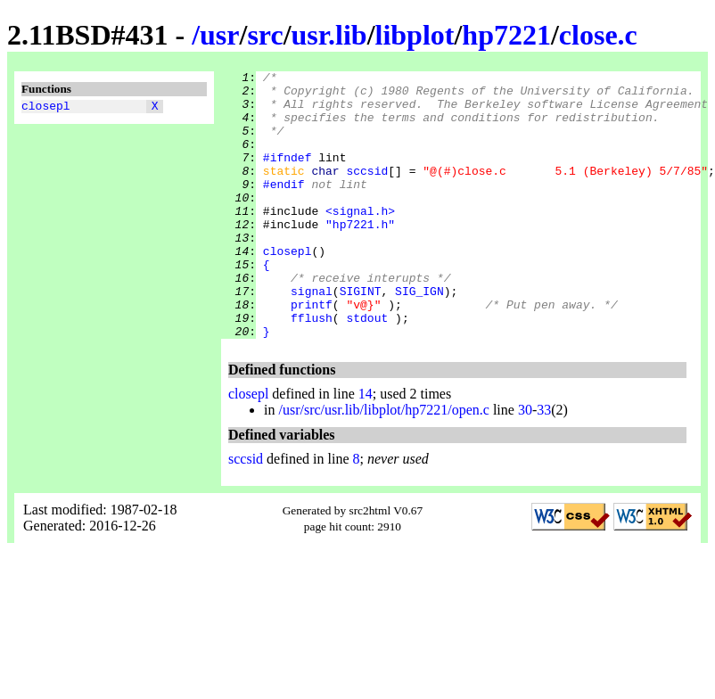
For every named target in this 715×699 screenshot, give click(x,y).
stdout (367, 368)
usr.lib (329, 35)
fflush (312, 368)
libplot (415, 35)
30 (525, 463)
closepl (45, 108)
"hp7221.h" (360, 256)
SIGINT (361, 336)
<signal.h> (360, 240)
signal (312, 336)
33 (544, 463)
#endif (284, 208)
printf (312, 352)
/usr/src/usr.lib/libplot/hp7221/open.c (383, 463)
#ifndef (287, 176)
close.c (598, 35)
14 (365, 447)
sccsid (367, 192)
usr (219, 35)
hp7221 (506, 35)
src (265, 35)
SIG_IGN (419, 336)
